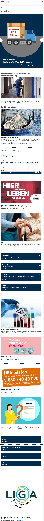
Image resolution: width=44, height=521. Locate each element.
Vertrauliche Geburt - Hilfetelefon (10, 389)
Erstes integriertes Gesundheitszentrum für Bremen (15, 517)
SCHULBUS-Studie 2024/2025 (9, 138)
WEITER (18, 102)
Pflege (3, 243)
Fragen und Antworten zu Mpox (10, 329)
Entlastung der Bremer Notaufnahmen (12, 205)
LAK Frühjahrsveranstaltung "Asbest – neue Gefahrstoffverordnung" (20, 100)
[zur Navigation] (2, 2)
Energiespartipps (6, 356)
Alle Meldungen (5, 173)
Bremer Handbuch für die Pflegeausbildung (13, 426)
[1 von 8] (21, 41)
